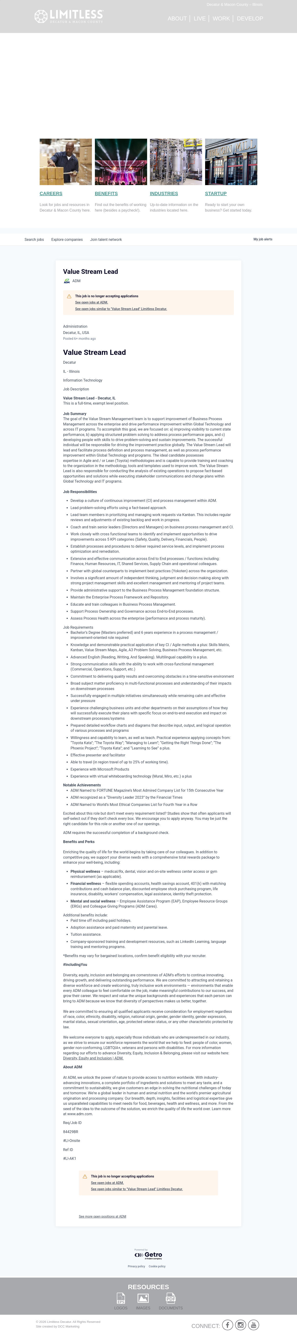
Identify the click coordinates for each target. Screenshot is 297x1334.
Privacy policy (136, 1266)
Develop (250, 19)
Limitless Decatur (59, 1322)
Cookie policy (157, 1266)
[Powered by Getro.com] (148, 1254)
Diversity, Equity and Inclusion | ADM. (93, 1058)
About (177, 19)
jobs (34, 239)
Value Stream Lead (94, 352)
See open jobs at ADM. (91, 302)
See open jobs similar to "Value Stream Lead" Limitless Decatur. (121, 309)
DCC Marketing (68, 1326)
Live (200, 19)
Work (221, 19)
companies (67, 239)
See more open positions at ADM (102, 1216)
